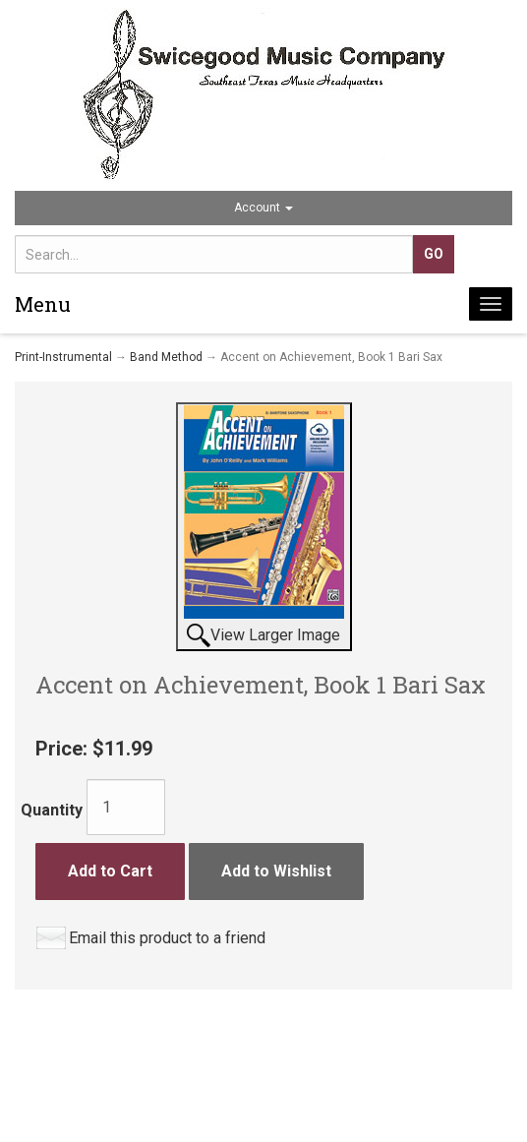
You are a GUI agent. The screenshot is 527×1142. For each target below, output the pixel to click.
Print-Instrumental (63, 357)
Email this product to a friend (167, 938)
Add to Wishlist (276, 871)
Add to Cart (110, 871)
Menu (43, 304)
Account (263, 207)
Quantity (52, 810)
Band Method (166, 357)
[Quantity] (126, 807)
